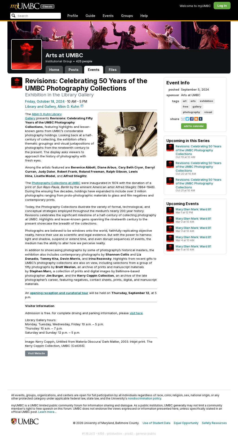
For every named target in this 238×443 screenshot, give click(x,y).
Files (113, 70)
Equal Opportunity (186, 423)
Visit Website (36, 353)
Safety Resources (214, 423)
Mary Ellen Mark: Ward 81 (193, 209)
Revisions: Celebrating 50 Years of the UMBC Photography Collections (198, 149)
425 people (84, 61)
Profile (72, 16)
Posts (74, 70)
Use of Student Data (156, 423)
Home (54, 70)
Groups (127, 16)
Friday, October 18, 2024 (45, 101)
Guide (90, 16)
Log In (222, 5)
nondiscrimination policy (144, 398)
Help (144, 16)
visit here (136, 313)
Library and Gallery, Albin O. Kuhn (52, 106)
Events (108, 16)
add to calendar (194, 126)
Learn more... (47, 412)
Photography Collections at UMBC (56, 183)
